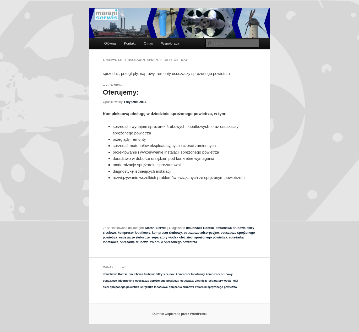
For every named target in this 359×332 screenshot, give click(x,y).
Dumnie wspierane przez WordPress (180, 314)
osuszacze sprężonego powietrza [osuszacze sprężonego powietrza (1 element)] (157, 280)
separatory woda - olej (168, 237)
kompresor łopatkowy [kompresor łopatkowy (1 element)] (190, 274)
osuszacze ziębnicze (134, 237)
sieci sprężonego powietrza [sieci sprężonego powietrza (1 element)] (121, 287)
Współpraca (170, 43)
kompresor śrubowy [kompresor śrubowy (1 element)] (219, 274)
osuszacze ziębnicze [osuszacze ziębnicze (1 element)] (194, 280)
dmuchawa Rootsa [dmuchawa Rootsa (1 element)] (115, 274)
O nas (148, 43)
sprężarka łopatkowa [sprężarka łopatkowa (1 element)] (154, 287)
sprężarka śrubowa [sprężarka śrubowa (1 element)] (181, 287)
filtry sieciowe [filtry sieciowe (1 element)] (165, 274)
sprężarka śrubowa (134, 242)
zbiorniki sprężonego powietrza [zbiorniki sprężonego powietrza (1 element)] (216, 287)
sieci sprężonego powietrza (206, 237)
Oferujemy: (121, 92)
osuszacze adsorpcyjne (201, 233)
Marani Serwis (156, 228)
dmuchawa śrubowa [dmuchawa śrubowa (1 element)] (142, 274)
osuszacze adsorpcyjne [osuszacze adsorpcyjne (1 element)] (118, 280)
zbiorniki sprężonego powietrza (173, 242)
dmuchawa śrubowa (230, 228)
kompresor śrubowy (167, 233)
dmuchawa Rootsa (200, 228)
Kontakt (129, 43)
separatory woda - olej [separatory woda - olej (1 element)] (223, 280)
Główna (110, 43)
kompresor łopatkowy (134, 233)
